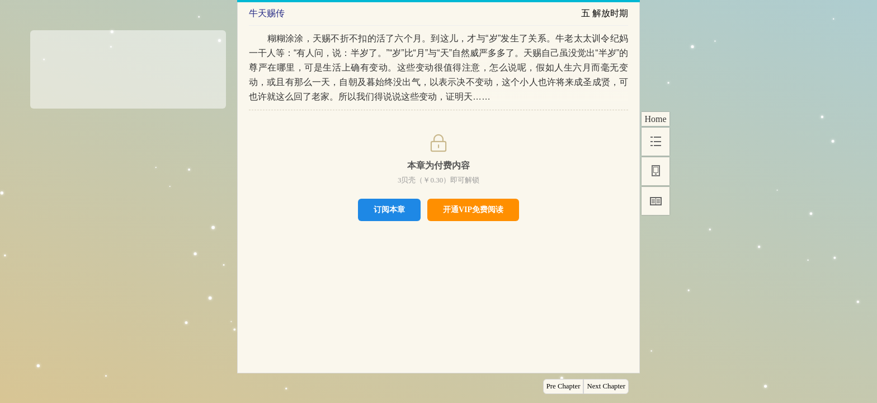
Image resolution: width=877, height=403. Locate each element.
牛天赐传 (267, 13)
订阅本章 (389, 209)
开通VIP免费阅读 (473, 209)
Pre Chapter (563, 386)
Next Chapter (606, 386)
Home (655, 119)
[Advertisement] (128, 65)
